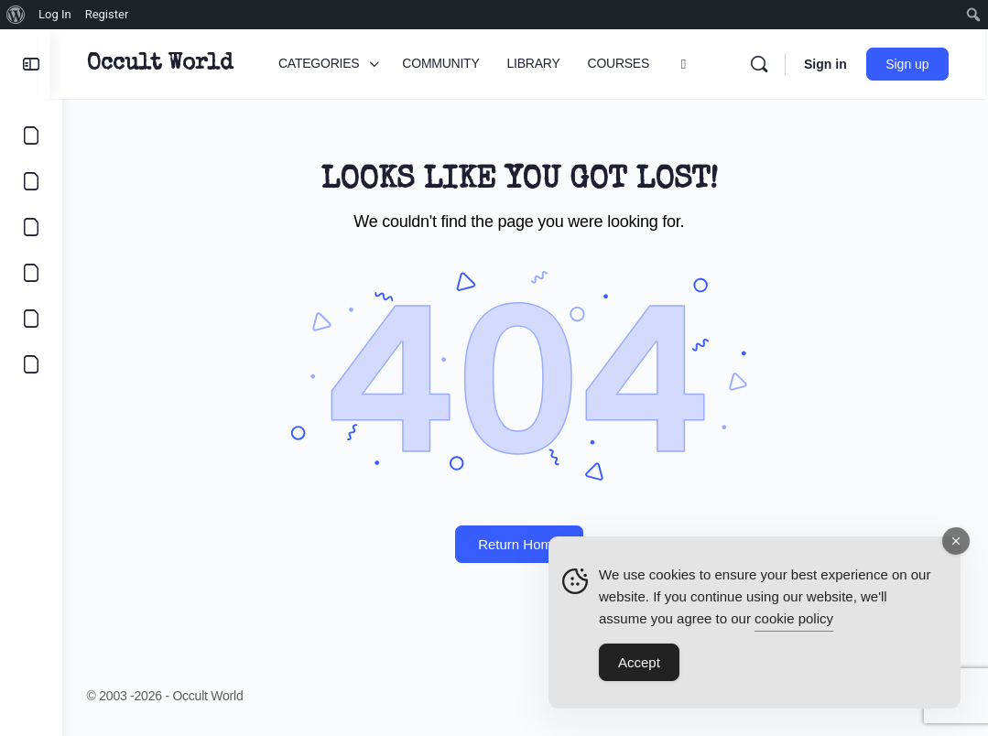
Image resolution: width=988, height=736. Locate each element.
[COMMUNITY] (31, 181)
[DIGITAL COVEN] (31, 364)
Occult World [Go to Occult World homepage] (171, 64)
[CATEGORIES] (31, 135)
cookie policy (794, 621)
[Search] (762, 64)
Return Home (525, 544)
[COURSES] (31, 273)
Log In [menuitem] (54, 14)
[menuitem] (16, 14)
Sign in (828, 64)
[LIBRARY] (31, 227)
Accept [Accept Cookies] (639, 665)
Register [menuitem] (107, 14)
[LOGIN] (31, 318)
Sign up (910, 64)
